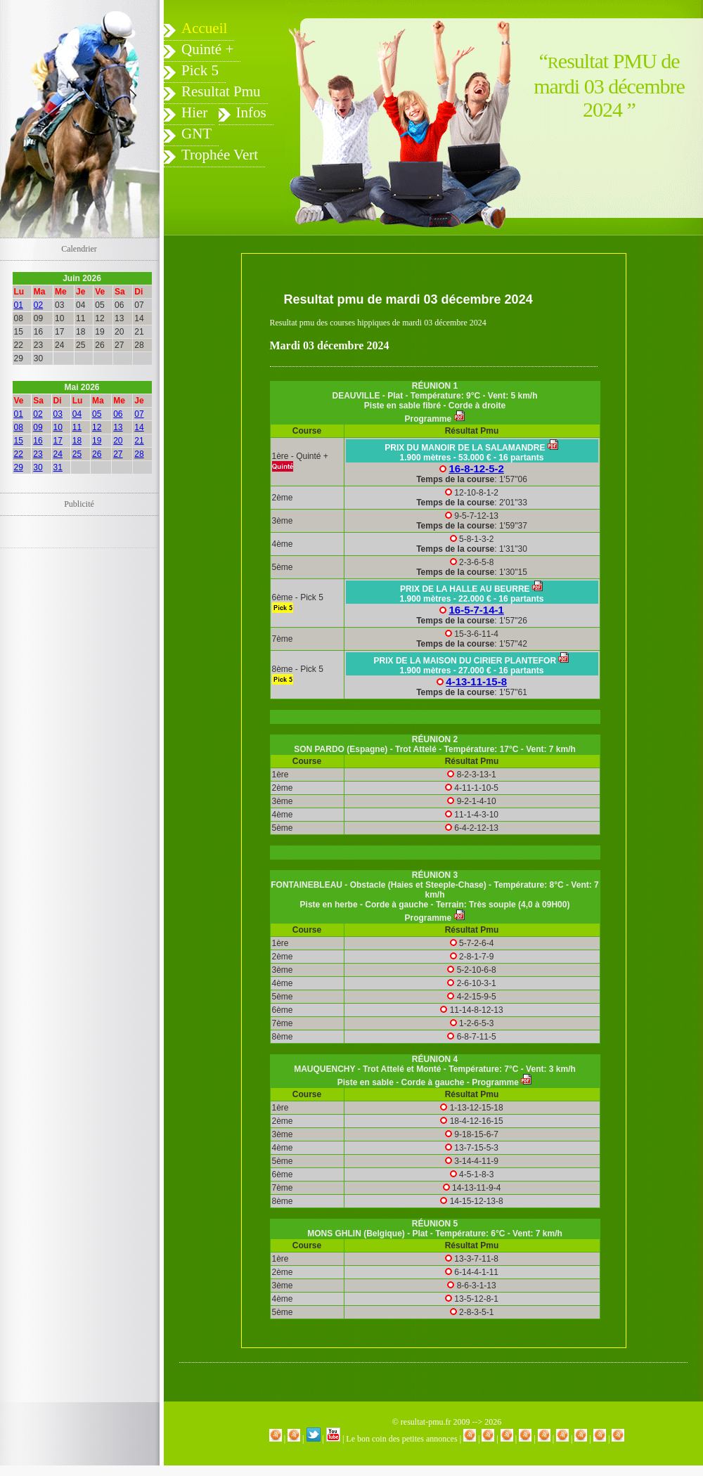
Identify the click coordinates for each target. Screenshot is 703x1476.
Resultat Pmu (221, 91)
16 (37, 441)
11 (77, 427)
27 (117, 454)
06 (117, 414)
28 (138, 454)
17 (58, 441)
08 (18, 427)
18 (77, 441)
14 (138, 427)
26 (96, 454)
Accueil (204, 28)
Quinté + (207, 49)
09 (37, 427)
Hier (194, 112)
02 (38, 305)
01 (18, 305)
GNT (196, 133)
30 (37, 467)
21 (138, 441)
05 (96, 414)
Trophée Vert (219, 154)
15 (18, 441)
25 (77, 454)
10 (58, 427)
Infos (251, 112)
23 (37, 454)
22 (18, 454)
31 (58, 467)
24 (58, 454)
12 (96, 427)
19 (96, 441)
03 (58, 414)
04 (77, 414)
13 (117, 427)
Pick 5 (200, 70)
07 (138, 414)
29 (18, 467)
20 (117, 441)
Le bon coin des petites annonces (401, 1439)
